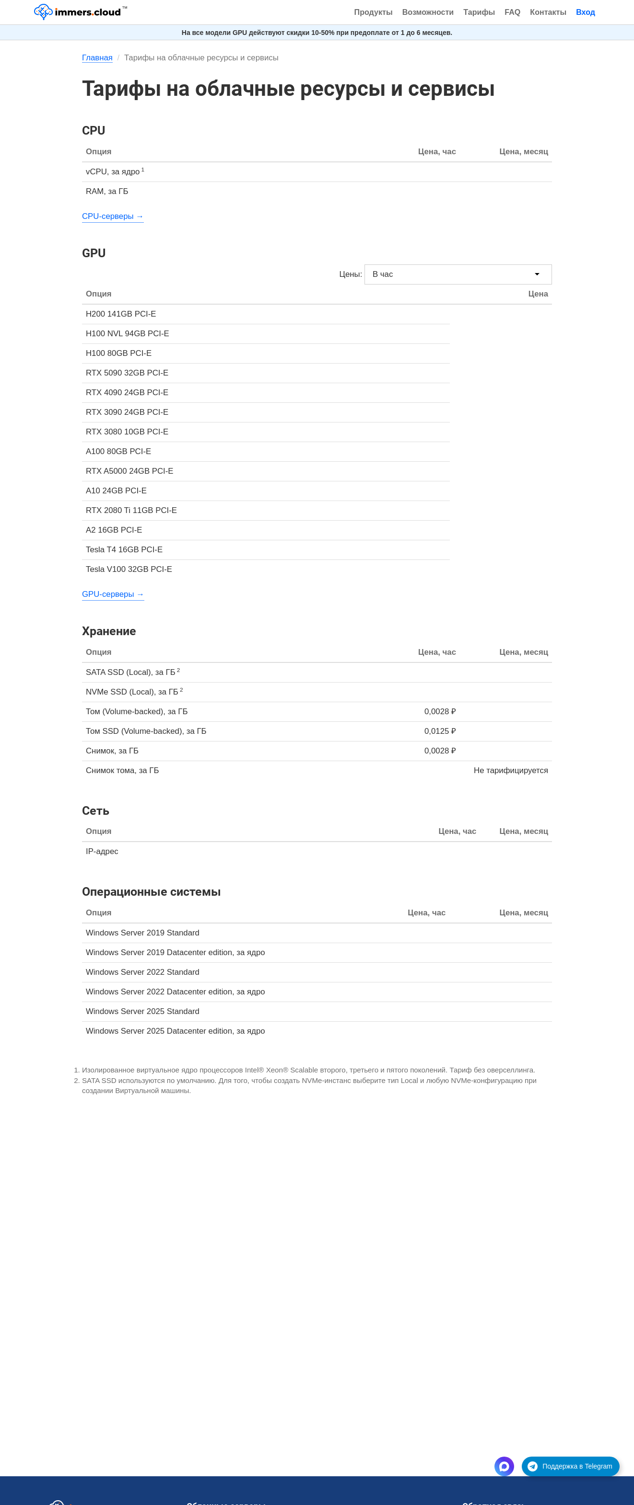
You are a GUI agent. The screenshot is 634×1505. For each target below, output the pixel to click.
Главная (97, 57)
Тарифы (479, 12)
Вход (585, 12)
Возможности (428, 12)
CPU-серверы (108, 216)
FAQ (512, 12)
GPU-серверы (108, 594)
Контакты (548, 12)
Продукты (373, 12)
